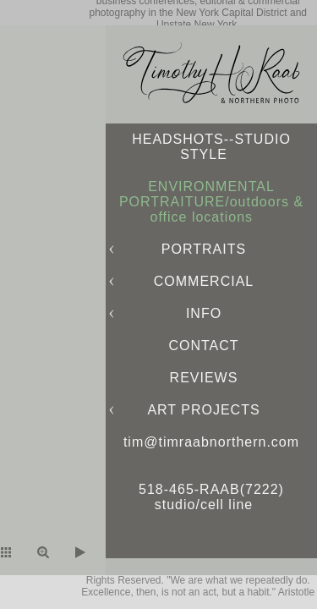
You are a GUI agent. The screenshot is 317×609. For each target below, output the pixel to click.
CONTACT (203, 345)
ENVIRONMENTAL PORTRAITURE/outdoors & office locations (211, 201)
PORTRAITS (203, 249)
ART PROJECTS (203, 410)
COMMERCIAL (204, 281)
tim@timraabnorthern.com (211, 442)
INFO (203, 313)
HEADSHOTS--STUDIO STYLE (211, 147)
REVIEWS (204, 377)
